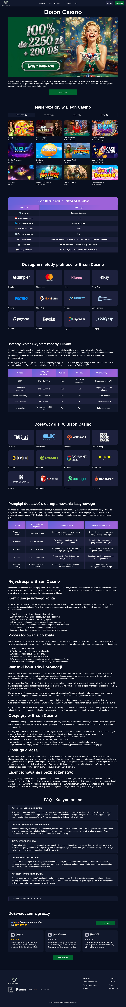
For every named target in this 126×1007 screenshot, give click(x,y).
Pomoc (111, 985)
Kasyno (42, 3)
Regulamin (86, 978)
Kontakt (85, 988)
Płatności (112, 982)
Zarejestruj (119, 3)
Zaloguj (109, 3)
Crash (77, 115)
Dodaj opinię (105, 923)
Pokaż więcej (63, 957)
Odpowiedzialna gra (90, 982)
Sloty (104, 115)
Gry (76, 3)
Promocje (67, 3)
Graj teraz (63, 92)
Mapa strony (113, 988)
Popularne (21, 115)
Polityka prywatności (90, 985)
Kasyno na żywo (54, 3)
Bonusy (111, 978)
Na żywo (49, 115)
